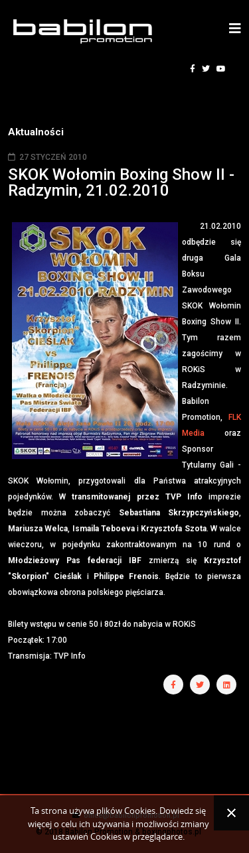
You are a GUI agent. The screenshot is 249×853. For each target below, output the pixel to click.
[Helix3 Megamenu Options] (235, 29)
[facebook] (192, 69)
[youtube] (221, 69)
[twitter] (206, 69)
